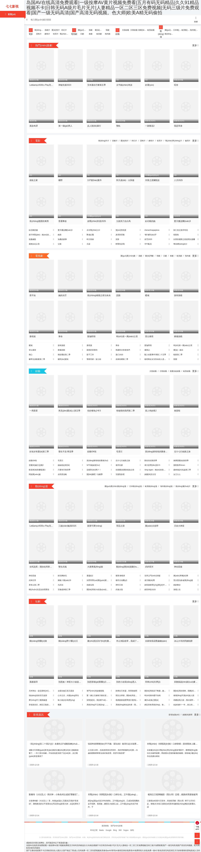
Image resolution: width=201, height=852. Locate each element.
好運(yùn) (149, 84)
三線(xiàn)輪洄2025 (68, 521)
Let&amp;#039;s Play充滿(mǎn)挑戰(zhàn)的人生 (41, 84)
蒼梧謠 (34, 333)
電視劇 (75, 31)
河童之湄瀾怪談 (152, 178)
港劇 (91, 30)
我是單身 (177, 125)
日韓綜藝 (133, 30)
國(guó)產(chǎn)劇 (83, 30)
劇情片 (48, 34)
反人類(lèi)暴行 (94, 125)
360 (120, 823)
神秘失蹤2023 (65, 84)
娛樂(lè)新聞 (186, 708)
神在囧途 (177, 561)
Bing (115, 823)
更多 (194, 45)
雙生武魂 (63, 561)
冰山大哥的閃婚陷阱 (182, 635)
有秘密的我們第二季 (125, 407)
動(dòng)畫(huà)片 (168, 34)
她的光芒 (63, 293)
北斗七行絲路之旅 (181, 447)
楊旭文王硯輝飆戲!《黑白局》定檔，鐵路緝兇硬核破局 (172, 787)
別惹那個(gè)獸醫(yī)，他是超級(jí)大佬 (99, 675)
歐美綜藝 (150, 30)
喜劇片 (48, 30)
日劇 (83, 34)
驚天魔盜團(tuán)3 (181, 219)
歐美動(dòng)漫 (185, 30)
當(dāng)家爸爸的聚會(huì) (155, 447)
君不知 (34, 293)
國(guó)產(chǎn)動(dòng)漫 (168, 30)
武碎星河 (149, 561)
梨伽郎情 (92, 333)
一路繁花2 (149, 125)
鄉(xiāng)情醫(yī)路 (39, 635)
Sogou (125, 823)
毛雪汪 (119, 447)
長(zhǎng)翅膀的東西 (40, 219)
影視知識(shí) (172, 708)
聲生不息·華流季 (66, 447)
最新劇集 (105, 818)
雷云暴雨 (149, 333)
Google (108, 823)
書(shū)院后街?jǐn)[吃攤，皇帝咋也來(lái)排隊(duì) (99, 635)
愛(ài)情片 (57, 30)
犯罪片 (56, 34)
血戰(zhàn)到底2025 (97, 219)
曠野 (61, 178)
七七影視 (12, 6)
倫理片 (186, 139)
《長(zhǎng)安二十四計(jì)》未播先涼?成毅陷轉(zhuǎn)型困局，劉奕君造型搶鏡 (66, 737)
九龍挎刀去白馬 (123, 219)
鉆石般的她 (150, 219)
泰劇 (91, 34)
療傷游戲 (177, 333)
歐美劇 (99, 34)
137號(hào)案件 (95, 178)
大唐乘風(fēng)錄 (95, 561)
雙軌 (118, 125)
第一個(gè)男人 (66, 125)
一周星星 (35, 407)
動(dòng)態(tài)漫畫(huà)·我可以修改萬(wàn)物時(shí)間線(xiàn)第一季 (127, 561)
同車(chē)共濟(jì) (152, 675)
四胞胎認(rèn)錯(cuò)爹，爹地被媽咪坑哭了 (183, 675)
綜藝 (117, 31)
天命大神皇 (178, 521)
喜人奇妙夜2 (150, 407)
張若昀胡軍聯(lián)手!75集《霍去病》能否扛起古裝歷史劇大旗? (117, 737)
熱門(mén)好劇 (117, 818)
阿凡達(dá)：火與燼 (125, 178)
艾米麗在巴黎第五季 (97, 84)
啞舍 (175, 84)
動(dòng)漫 (160, 31)
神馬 (132, 823)
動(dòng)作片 (40, 30)
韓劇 (107, 30)
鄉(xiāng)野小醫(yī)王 (69, 635)
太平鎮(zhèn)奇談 (124, 84)
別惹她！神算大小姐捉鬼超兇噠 (70, 675)
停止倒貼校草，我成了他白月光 (127, 635)
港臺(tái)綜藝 (142, 30)
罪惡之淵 (120, 521)
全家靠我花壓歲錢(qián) (155, 635)
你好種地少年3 (94, 407)
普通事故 (63, 219)
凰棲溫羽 (35, 675)
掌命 (61, 333)
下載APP (197, 828)
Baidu (101, 823)
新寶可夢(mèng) (95, 521)
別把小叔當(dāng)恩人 (126, 675)
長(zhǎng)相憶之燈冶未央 (98, 293)
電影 (32, 31)
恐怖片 (40, 34)
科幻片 (65, 30)
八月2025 (177, 178)
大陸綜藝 (125, 30)
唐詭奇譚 (35, 125)
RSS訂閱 (94, 823)
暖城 (147, 293)
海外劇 (107, 34)
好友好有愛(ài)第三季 (40, 447)
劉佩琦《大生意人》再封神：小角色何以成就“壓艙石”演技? (57, 787)
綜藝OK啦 (92, 447)
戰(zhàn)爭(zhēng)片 (65, 34)
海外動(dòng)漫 (193, 30)
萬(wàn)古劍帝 (151, 521)
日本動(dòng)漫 (176, 30)
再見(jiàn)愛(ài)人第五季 (70, 407)
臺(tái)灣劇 (99, 30)
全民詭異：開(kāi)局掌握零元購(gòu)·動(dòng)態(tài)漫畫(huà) (42, 561)
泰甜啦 (176, 407)
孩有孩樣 (177, 293)
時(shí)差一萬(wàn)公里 (127, 333)
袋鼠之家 (35, 178)
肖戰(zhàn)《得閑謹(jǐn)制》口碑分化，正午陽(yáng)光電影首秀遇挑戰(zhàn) (123, 787)
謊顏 (118, 293)
